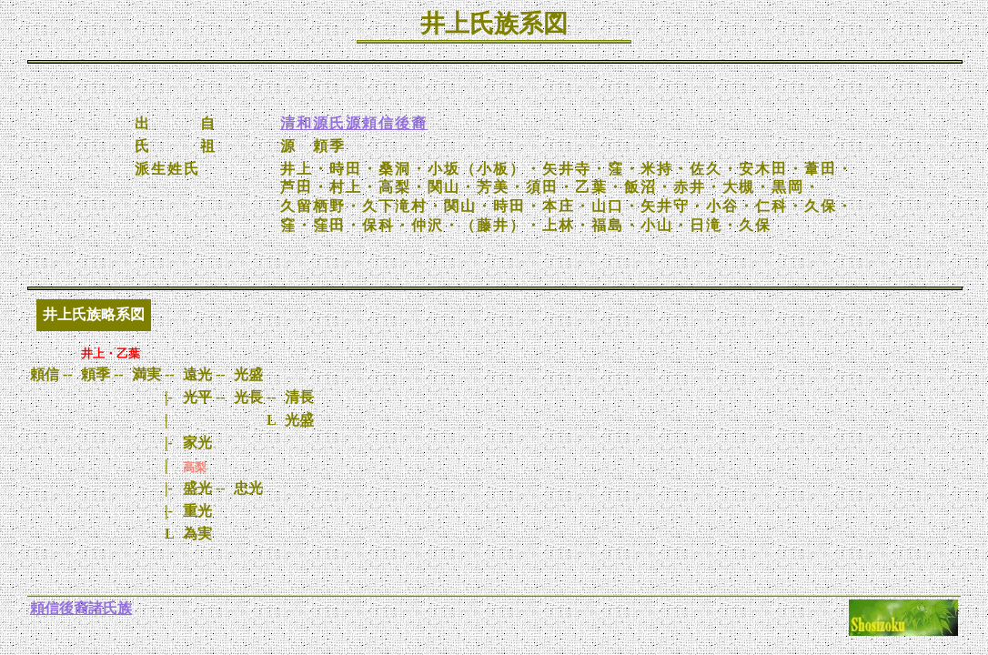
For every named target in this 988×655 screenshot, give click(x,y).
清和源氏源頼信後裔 (354, 123)
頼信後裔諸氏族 (81, 608)
